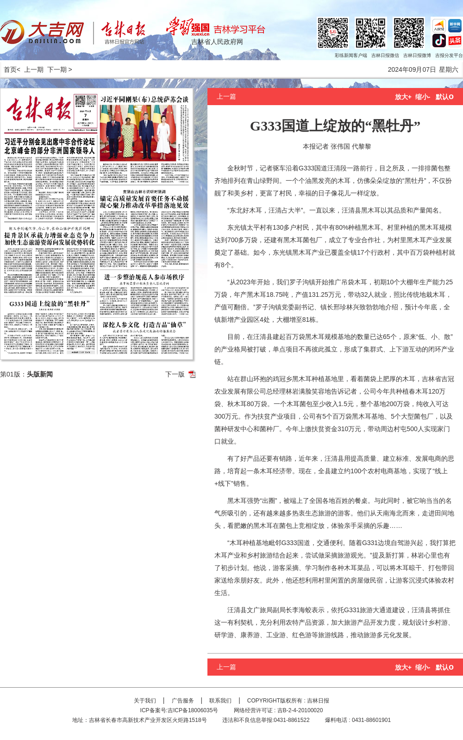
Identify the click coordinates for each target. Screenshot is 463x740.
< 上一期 (30, 69)
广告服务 (183, 700)
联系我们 (220, 700)
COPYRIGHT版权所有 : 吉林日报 (288, 700)
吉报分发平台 (449, 55)
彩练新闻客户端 (351, 55)
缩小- (423, 96)
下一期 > (59, 69)
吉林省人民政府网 (217, 41)
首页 (8, 69)
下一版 (175, 374)
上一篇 (226, 96)
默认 (445, 96)
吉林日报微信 (385, 55)
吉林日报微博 (417, 55)
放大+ (403, 96)
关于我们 (145, 700)
